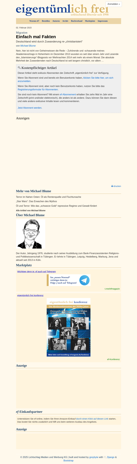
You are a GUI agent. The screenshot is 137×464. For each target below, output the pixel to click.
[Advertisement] (68, 153)
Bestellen (46, 21)
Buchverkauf (76, 21)
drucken (116, 186)
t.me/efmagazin (112, 288)
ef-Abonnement (68, 94)
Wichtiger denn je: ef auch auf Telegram (36, 271)
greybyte (93, 457)
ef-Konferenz (113, 359)
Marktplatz (90, 21)
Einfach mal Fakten (68, 35)
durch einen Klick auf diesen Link (92, 418)
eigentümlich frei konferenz (30, 295)
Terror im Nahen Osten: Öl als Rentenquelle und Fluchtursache (48, 197)
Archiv (65, 21)
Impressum (103, 21)
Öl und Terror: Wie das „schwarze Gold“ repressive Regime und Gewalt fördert (56, 206)
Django (111, 457)
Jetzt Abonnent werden (30, 108)
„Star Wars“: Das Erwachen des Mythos (36, 201)
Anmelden (114, 4)
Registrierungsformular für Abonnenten (38, 89)
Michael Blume (28, 45)
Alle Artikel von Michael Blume (31, 210)
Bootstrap (68, 460)
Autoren (56, 21)
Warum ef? (34, 21)
